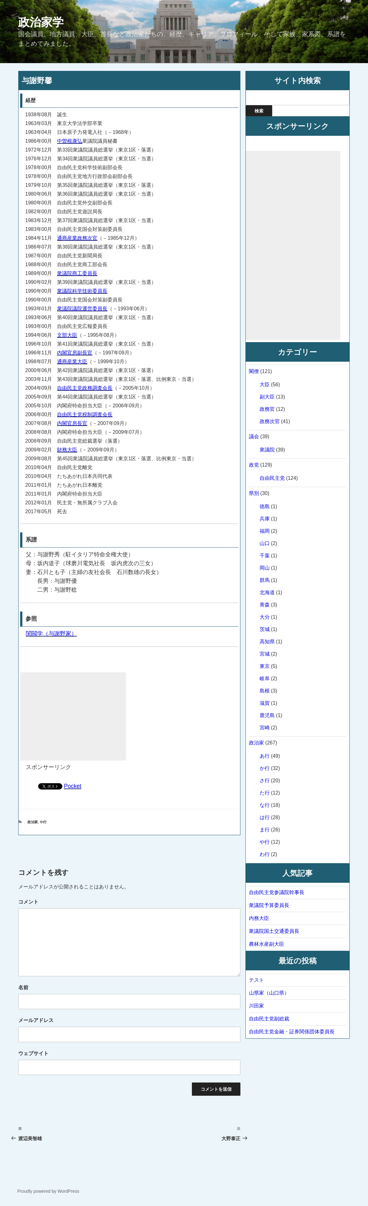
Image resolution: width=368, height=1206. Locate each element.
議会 (254, 436)
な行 (265, 805)
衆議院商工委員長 (77, 273)
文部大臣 (67, 335)
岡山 (265, 568)
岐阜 (265, 678)
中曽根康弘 (69, 141)
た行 (265, 792)
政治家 (32, 822)
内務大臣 (259, 918)
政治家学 (41, 22)
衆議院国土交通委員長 (274, 931)
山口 (265, 543)
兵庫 (265, 518)
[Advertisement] (73, 716)
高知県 (267, 641)
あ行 (265, 756)
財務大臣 (67, 449)
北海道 (267, 592)
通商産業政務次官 (77, 238)
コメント (28, 901)
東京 (265, 666)
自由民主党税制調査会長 (84, 414)
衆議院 (267, 449)
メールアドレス (36, 1020)
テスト (256, 980)
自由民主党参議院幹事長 (276, 892)
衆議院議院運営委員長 (82, 308)
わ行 (265, 854)
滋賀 (265, 703)
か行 (265, 768)
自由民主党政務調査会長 (84, 388)
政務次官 (270, 421)
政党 (254, 465)
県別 (254, 493)
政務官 (267, 409)
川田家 (256, 1005)
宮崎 (265, 727)
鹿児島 (267, 715)
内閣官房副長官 (74, 352)
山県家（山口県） (269, 993)
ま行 (265, 829)
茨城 (265, 629)
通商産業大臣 (72, 361)
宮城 (265, 654)
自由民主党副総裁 (269, 1018)
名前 (23, 987)
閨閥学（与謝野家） (51, 633)
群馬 (265, 580)
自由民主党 (272, 478)
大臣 (265, 384)
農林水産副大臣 (266, 944)
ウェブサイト (33, 1053)
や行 (43, 822)
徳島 (265, 506)
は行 (265, 817)
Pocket (72, 786)
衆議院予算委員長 (269, 905)
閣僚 (254, 371)
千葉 (265, 555)
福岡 (265, 531)
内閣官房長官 (72, 423)
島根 (265, 690)
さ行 (265, 780)
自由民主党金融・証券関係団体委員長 (292, 1031)
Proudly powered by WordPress (48, 1191)
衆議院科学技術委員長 (82, 291)
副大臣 (267, 396)
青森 (265, 604)
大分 (265, 617)
